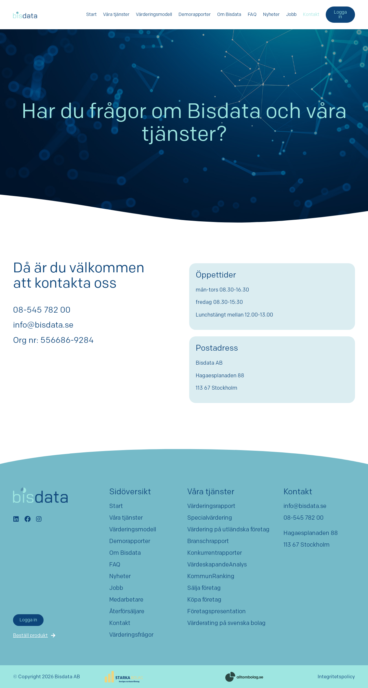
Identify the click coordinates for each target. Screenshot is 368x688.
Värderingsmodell (154, 14)
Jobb (291, 14)
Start (91, 14)
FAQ (252, 14)
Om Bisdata (229, 14)
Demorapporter (194, 14)
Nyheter (271, 14)
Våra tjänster (116, 14)
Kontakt (311, 14)
